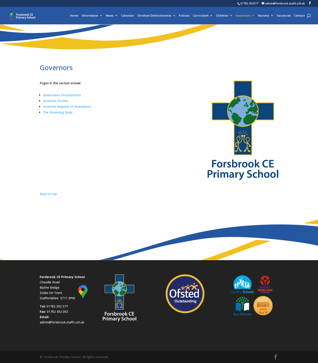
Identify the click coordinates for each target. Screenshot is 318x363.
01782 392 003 (57, 311)
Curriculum (200, 15)
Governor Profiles (55, 101)
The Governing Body (57, 112)
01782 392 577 (57, 306)
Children (222, 15)
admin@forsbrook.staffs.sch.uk (62, 322)
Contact (299, 15)
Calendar (127, 15)
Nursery (263, 15)
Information (89, 15)
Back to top (48, 194)
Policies (184, 15)
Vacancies (284, 15)
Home (74, 15)
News (110, 15)
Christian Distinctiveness (154, 15)
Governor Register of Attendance (67, 106)
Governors (243, 15)
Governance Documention (62, 95)
